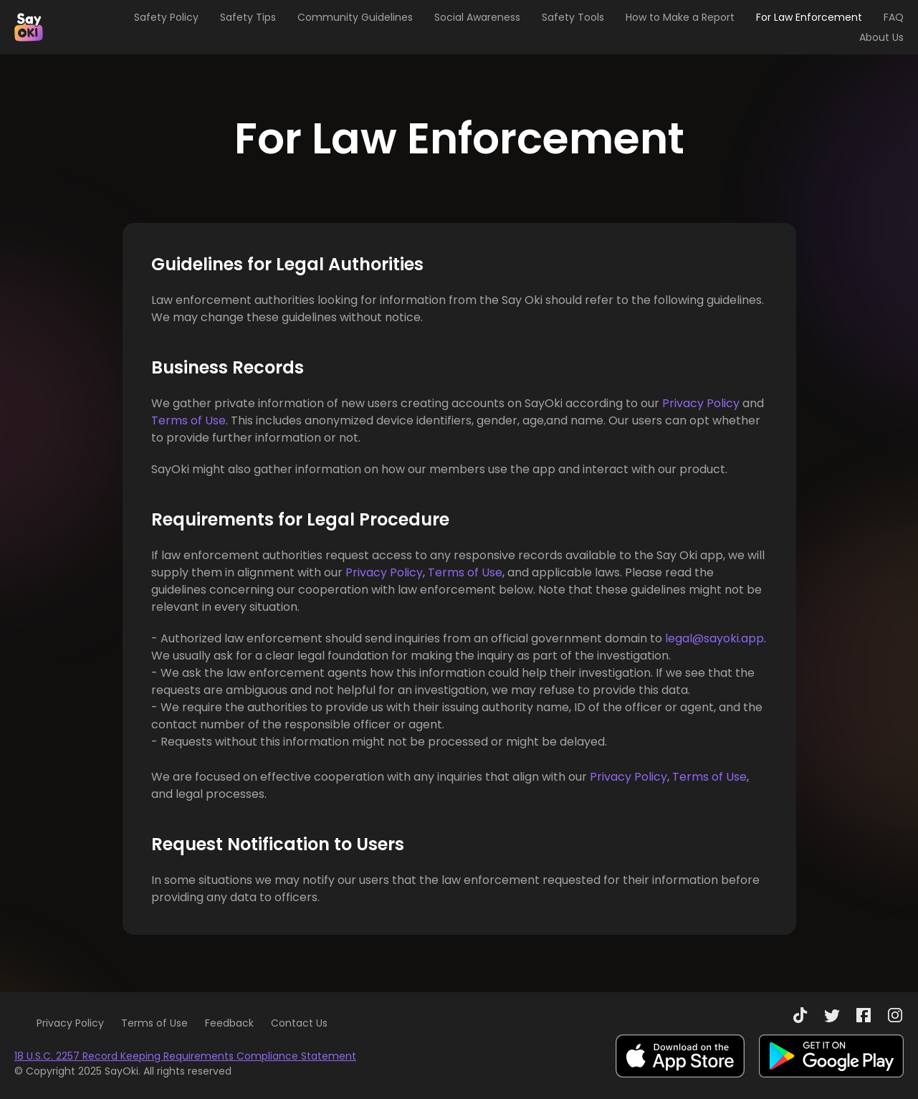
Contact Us (299, 1023)
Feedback (229, 1023)
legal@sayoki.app (714, 638)
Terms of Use (188, 420)
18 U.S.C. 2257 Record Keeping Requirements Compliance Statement (185, 1056)
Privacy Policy (701, 403)
